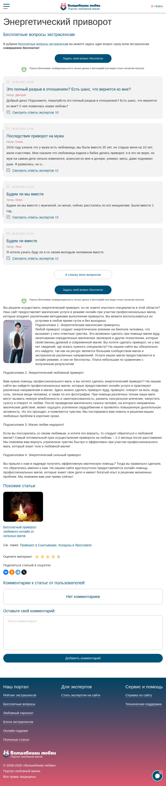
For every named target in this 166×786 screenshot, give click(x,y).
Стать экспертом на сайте (80, 695)
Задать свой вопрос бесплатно (83, 58)
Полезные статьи (16, 739)
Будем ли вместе (21, 241)
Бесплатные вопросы (19, 704)
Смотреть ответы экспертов (33, 112)
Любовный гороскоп (18, 713)
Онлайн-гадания (15, 730)
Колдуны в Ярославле (75, 545)
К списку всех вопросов (83, 274)
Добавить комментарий (83, 658)
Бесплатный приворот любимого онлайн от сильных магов (19, 531)
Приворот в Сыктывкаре (38, 545)
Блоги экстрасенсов (18, 722)
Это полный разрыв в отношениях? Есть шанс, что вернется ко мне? (68, 89)
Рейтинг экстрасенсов (19, 695)
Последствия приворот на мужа (35, 136)
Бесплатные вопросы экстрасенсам (43, 44)
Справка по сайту (138, 695)
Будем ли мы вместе (25, 194)
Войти (159, 6)
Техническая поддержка (143, 704)
